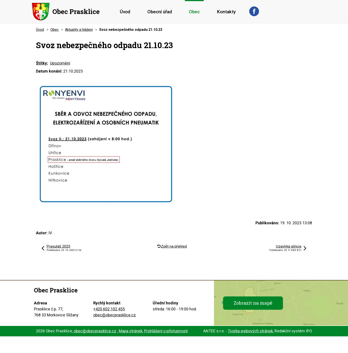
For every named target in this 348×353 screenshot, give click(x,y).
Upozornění (60, 63)
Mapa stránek (130, 331)
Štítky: (42, 63)
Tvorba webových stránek (250, 331)
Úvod (125, 11)
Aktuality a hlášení (79, 30)
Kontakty (226, 11)
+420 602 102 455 (109, 309)
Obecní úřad (159, 11)
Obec (194, 11)
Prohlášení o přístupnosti (166, 331)
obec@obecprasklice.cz (114, 315)
